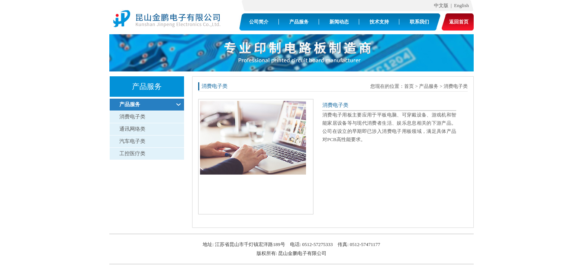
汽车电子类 (132, 141)
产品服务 (299, 22)
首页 (409, 86)
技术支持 (379, 22)
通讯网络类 (132, 129)
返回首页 (458, 22)
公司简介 (258, 22)
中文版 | (441, 5)
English (463, 5)
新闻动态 (339, 22)
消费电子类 (132, 116)
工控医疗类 (132, 153)
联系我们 (419, 22)
